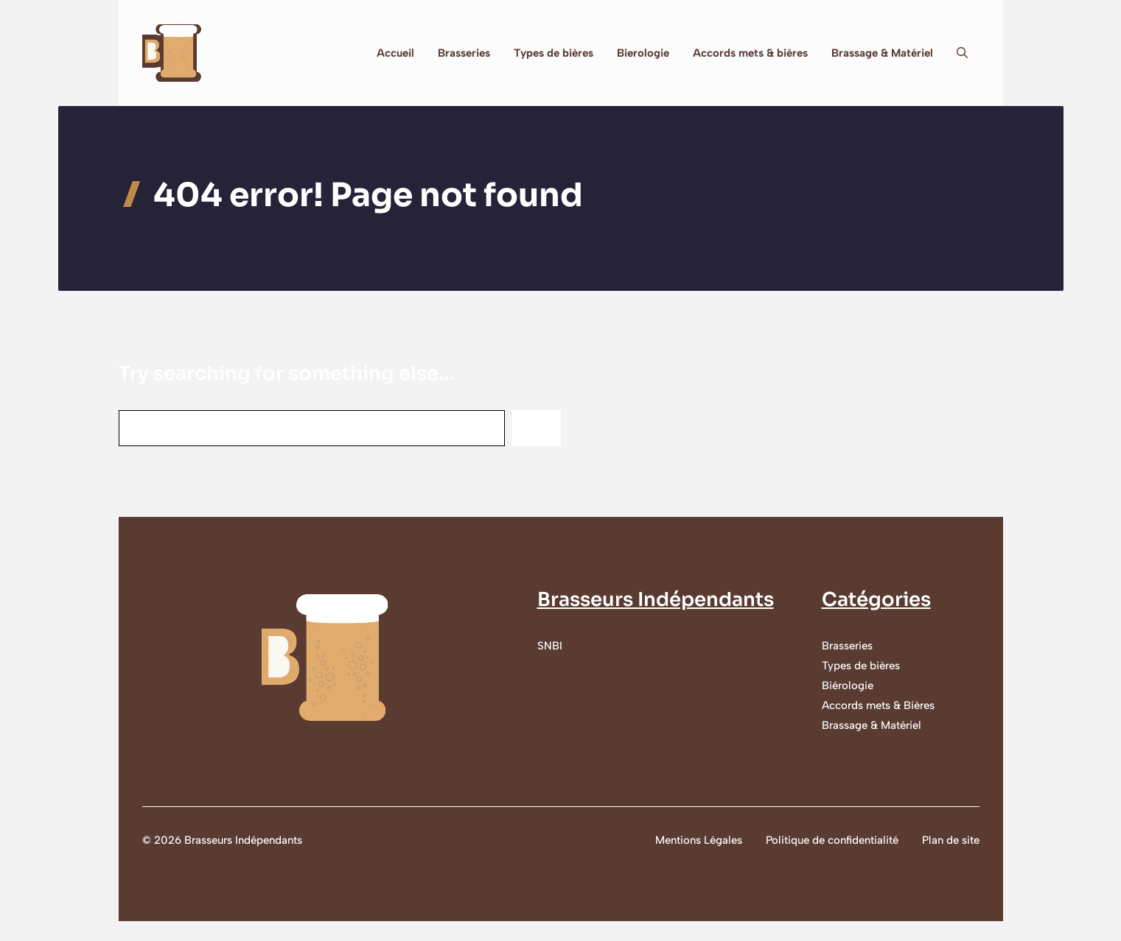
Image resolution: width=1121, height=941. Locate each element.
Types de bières (553, 53)
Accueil (395, 53)
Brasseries (464, 53)
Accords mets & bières (750, 53)
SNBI (549, 645)
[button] (962, 53)
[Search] (536, 428)
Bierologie (643, 53)
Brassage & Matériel (882, 53)
